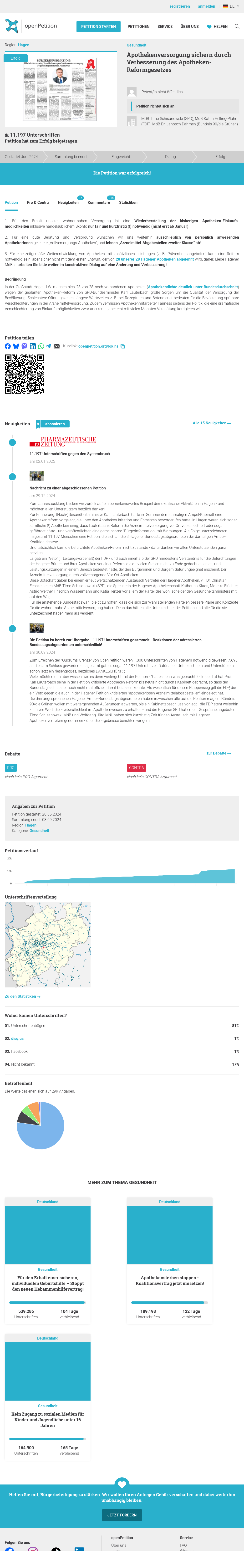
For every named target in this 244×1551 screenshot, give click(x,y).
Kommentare (99, 200)
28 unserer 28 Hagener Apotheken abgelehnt (155, 259)
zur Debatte (217, 753)
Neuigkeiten (68, 200)
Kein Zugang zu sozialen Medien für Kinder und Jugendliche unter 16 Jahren (47, 1419)
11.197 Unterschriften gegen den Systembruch (70, 454)
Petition (11, 202)
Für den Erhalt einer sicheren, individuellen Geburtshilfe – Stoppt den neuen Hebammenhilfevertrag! (48, 1283)
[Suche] (237, 26)
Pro (11, 767)
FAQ (183, 1545)
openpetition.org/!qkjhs (101, 346)
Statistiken (128, 202)
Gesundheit (136, 45)
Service (165, 26)
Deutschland (47, 1202)
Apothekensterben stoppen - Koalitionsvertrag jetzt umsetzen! (170, 1280)
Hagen (23, 45)
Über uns (118, 1545)
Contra (136, 767)
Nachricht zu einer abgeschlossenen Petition (68, 488)
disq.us (17, 1038)
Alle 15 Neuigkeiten (210, 423)
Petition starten (98, 26)
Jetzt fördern (122, 1515)
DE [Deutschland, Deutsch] (228, 6)
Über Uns (190, 26)
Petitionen (139, 26)
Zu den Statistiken (21, 996)
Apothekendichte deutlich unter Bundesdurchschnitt (193, 287)
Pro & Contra (38, 202)
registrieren (180, 6)
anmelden (206, 6)
